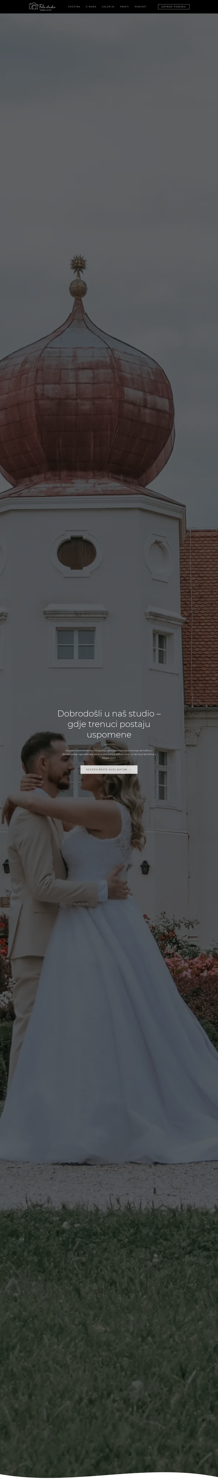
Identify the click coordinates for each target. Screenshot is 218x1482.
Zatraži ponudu (174, 6)
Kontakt (140, 6)
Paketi (124, 6)
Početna (74, 6)
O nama (91, 6)
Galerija (108, 6)
